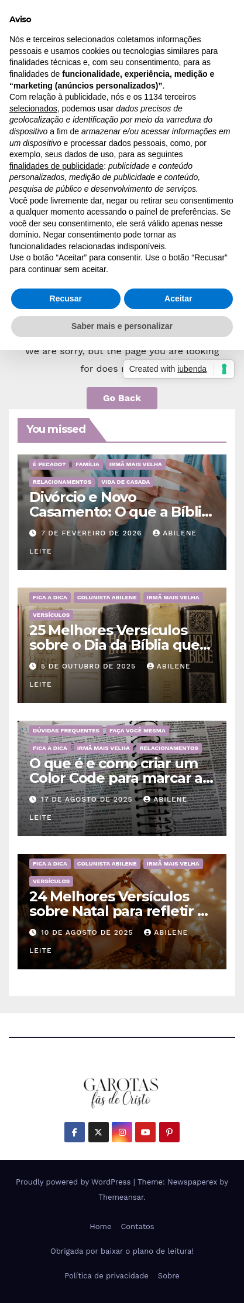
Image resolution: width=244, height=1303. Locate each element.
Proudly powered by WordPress (74, 1182)
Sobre (169, 1275)
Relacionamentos (62, 482)
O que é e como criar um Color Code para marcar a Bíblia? (115, 778)
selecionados (33, 108)
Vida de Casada (125, 482)
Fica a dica (50, 597)
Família (87, 464)
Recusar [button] (66, 298)
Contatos (137, 1226)
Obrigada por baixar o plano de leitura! (122, 1251)
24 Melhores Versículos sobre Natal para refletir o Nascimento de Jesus (117, 911)
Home (100, 1226)
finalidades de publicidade (56, 166)
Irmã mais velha (135, 464)
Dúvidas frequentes (66, 730)
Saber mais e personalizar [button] (122, 326)
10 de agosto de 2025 (88, 932)
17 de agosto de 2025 (88, 799)
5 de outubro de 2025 (90, 666)
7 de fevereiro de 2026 (93, 533)
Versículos (51, 615)
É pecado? (49, 464)
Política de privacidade (106, 1275)
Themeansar (120, 1197)
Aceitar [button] (178, 298)
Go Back (122, 397)
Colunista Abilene (107, 597)
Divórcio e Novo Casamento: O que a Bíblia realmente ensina (119, 511)
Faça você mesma (137, 730)
